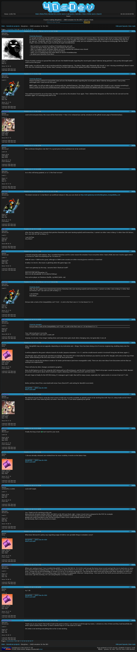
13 (24, 29)
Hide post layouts (121, 26)
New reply (132, 26)
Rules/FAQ (43, 14)
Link (130, 31)
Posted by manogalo (35, 324)
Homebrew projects (13, 26)
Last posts (70, 14)
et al (40, 649)
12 (22, 29)
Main (37, 14)
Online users (91, 14)
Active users (61, 14)
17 (32, 29)
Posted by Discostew (35, 36)
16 (30, 29)
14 (26, 29)
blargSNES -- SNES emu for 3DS (36, 388)
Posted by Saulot (34, 287)
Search (99, 14)
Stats (84, 14)
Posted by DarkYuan (35, 78)
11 (20, 29)
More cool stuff (30, 389)
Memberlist (52, 14)
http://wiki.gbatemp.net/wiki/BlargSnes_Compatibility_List (100, 195)
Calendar (78, 14)
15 (28, 29)
